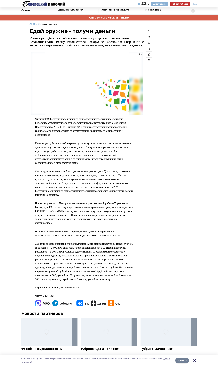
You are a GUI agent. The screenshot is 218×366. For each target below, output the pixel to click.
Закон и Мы (35, 24)
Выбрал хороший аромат (71, 10)
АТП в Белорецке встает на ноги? (109, 17)
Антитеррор (159, 4)
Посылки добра (153, 10)
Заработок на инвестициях (115, 10)
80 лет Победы (180, 4)
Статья (25, 10)
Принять (182, 360)
